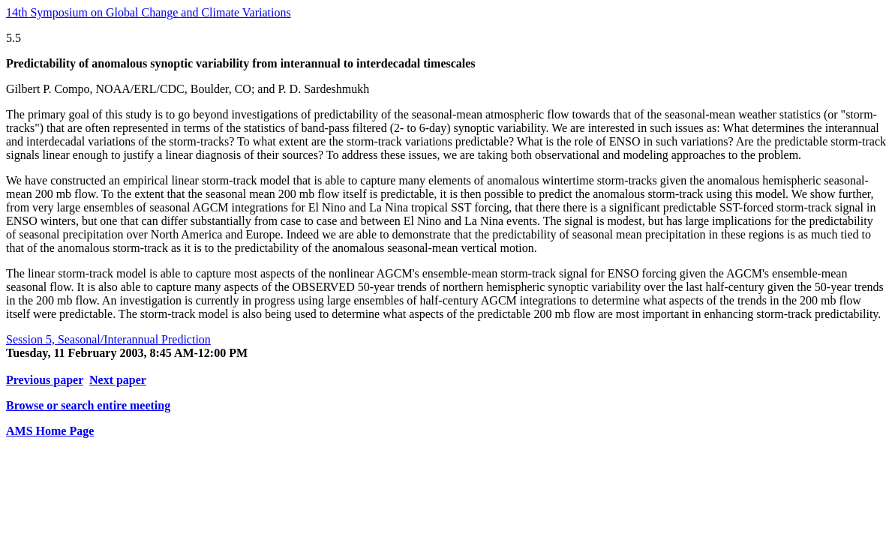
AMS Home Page (50, 430)
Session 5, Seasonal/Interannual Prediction (108, 339)
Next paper (117, 380)
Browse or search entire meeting (88, 405)
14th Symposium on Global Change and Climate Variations (148, 12)
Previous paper (44, 380)
